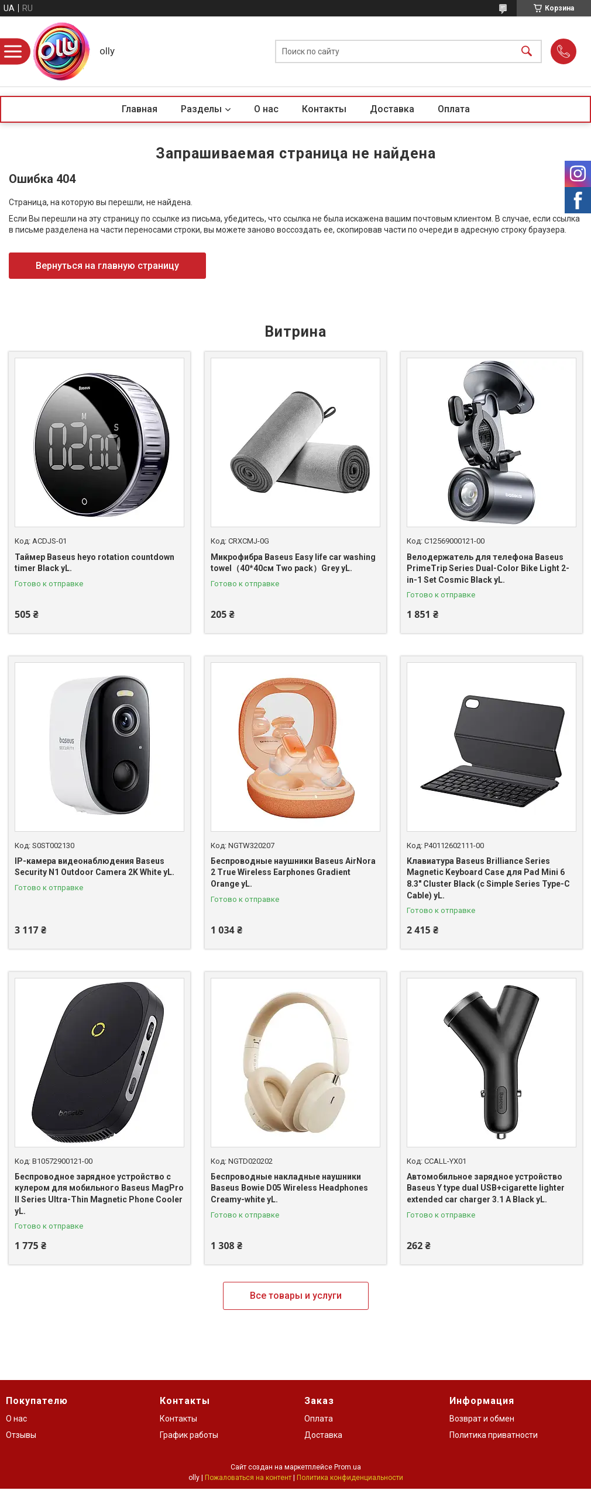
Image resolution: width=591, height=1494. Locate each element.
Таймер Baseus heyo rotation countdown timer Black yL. (94, 562)
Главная (139, 109)
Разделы (201, 109)
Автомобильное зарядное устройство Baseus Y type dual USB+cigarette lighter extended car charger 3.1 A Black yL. (486, 1188)
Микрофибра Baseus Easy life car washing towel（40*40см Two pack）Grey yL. (293, 562)
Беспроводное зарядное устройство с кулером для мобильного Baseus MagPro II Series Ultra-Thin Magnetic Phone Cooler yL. (99, 1194)
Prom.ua (347, 1467)
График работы (189, 1435)
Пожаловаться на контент (248, 1478)
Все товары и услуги (296, 1295)
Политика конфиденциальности (350, 1478)
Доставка (392, 109)
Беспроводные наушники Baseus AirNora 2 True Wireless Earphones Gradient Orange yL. (293, 872)
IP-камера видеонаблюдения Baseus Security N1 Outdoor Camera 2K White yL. (94, 866)
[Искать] (527, 52)
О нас (266, 109)
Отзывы (21, 1435)
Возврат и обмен (481, 1418)
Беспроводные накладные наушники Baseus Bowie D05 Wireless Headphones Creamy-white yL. (289, 1188)
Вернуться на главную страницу (107, 265)
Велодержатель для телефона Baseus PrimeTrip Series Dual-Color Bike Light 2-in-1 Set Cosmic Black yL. (488, 568)
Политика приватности (493, 1435)
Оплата (454, 109)
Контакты (324, 109)
